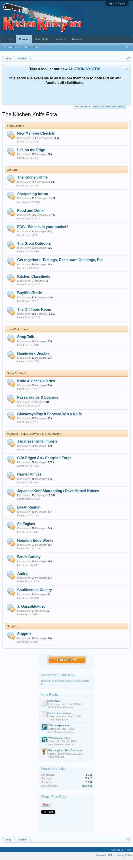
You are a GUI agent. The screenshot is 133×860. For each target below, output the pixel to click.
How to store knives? (60, 713)
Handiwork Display (33, 353)
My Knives (54, 700)
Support (12, 626)
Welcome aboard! (82, 106)
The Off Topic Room (34, 309)
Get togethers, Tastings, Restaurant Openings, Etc (60, 260)
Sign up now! (66, 659)
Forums (23, 39)
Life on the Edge (31, 150)
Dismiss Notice (127, 69)
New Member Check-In (36, 133)
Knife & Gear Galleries (36, 381)
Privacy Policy (124, 855)
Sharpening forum (32, 194)
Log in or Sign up (117, 3)
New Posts (49, 694)
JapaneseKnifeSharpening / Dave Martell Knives (58, 491)
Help (128, 849)
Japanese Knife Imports (37, 441)
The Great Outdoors (34, 243)
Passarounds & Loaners (37, 397)
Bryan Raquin (28, 507)
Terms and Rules (105, 855)
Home (9, 39)
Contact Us (117, 849)
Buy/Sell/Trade (29, 293)
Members (77, 39)
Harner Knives (29, 474)
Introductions (15, 125)
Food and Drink (30, 210)
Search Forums (12, 47)
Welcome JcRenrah (59, 738)
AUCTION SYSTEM (84, 69)
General (12, 169)
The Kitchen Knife (32, 177)
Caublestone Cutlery (34, 590)
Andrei (23, 573)
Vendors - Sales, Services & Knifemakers (34, 433)
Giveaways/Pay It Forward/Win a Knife (49, 414)
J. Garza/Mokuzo (31, 606)
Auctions (60, 39)
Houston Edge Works (35, 540)
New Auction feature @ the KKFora (109, 106)
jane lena (87, 785)
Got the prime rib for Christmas (65, 750)
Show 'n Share (16, 373)
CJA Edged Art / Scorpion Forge (44, 458)
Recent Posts (32, 47)
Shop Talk (25, 337)
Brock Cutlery (29, 557)
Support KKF (42, 39)
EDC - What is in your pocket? (42, 227)
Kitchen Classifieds (33, 276)
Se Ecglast (26, 524)
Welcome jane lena (59, 725)
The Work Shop (17, 329)
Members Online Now (58, 675)
